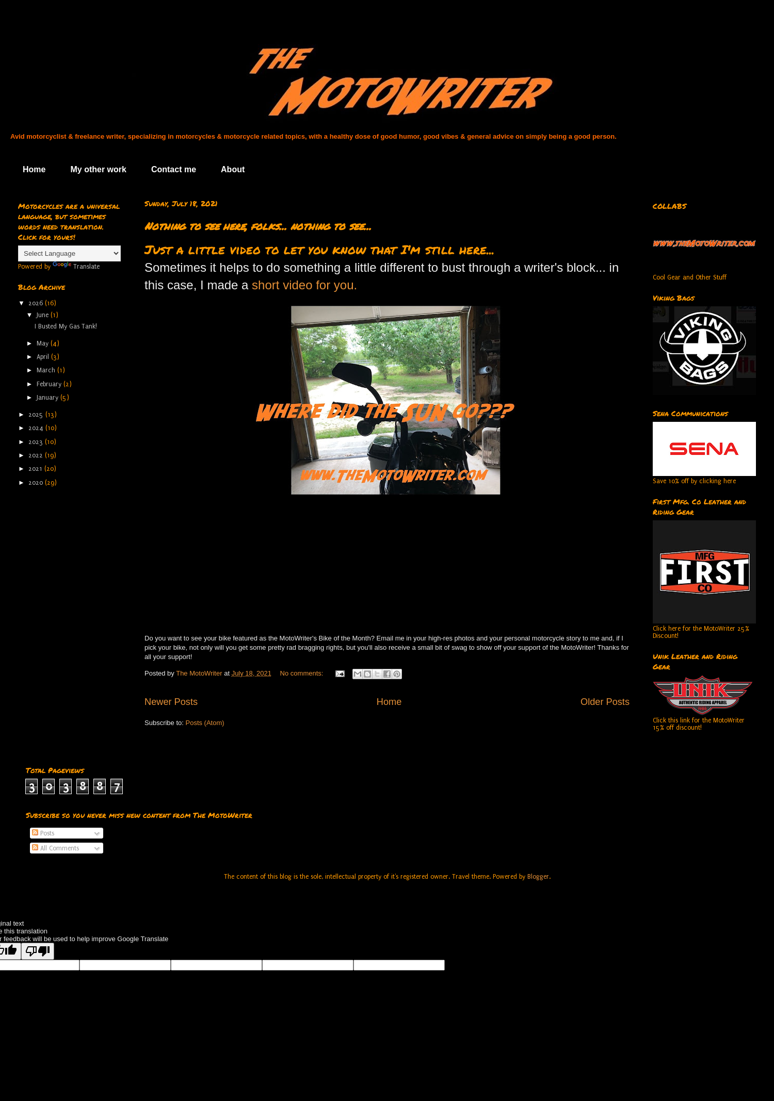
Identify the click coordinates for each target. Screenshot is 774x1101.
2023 (36, 442)
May (44, 343)
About (233, 169)
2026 (36, 303)
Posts (43, 833)
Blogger (538, 876)
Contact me (173, 169)
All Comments (55, 848)
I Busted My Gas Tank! (66, 326)
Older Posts (605, 702)
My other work (98, 169)
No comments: (302, 673)
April (44, 356)
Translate (76, 266)
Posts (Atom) (205, 723)
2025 (36, 414)
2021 (36, 468)
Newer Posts (171, 702)
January (48, 397)
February (50, 384)
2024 (36, 428)
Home (34, 169)
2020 (36, 482)
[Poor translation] (37, 951)
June (44, 315)
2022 (36, 455)
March (47, 370)
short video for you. (304, 285)
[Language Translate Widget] (69, 253)
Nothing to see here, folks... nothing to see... (258, 226)
